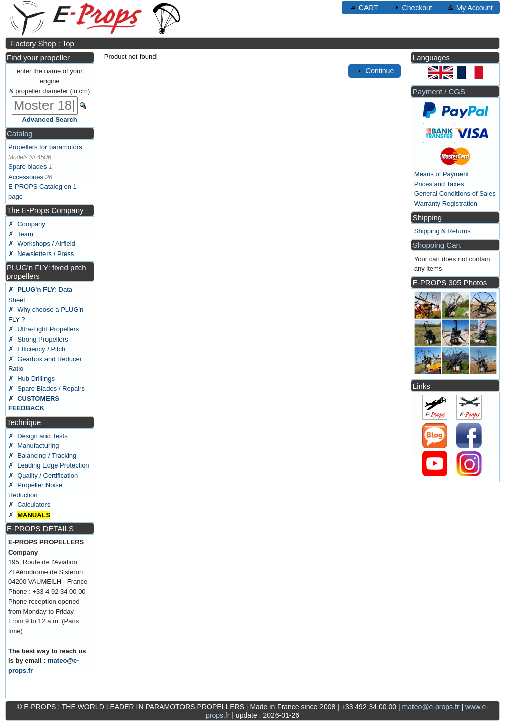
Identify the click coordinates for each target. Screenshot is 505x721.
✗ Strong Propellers (38, 339)
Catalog (20, 133)
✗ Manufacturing (33, 445)
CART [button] (363, 7)
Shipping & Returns (442, 231)
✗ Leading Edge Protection (48, 465)
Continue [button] (374, 71)
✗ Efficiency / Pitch (36, 349)
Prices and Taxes (439, 184)
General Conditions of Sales (455, 193)
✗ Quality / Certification (43, 475)
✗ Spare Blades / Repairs (46, 388)
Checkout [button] (412, 7)
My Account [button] (469, 7)
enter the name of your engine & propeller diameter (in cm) (49, 81)
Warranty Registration (445, 203)
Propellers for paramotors (45, 147)
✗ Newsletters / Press (41, 254)
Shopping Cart (436, 245)
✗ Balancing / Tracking (42, 455)
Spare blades (27, 167)
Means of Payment (441, 174)
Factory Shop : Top (42, 43)
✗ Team (20, 234)
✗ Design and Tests (38, 436)
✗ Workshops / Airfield (41, 243)
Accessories (25, 177)
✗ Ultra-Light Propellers (43, 329)
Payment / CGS (438, 91)
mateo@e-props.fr (430, 707)
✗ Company (26, 224)
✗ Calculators (29, 504)
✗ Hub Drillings (31, 379)
